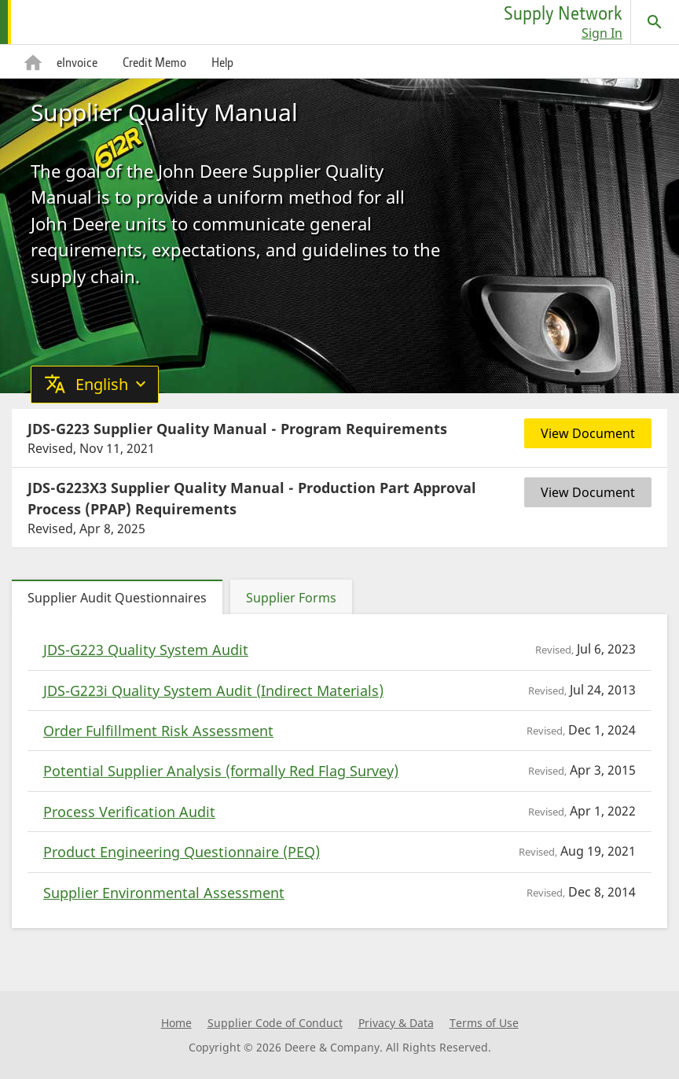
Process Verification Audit (129, 811)
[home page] (76, 22)
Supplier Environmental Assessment (163, 892)
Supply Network (563, 13)
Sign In (602, 33)
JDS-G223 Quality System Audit (145, 649)
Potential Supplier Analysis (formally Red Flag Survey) (220, 770)
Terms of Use (484, 1022)
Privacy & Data (396, 1022)
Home (176, 1022)
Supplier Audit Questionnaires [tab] (117, 597)
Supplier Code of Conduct (275, 1022)
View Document (588, 433)
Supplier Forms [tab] (291, 597)
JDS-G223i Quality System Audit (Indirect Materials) (213, 690)
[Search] (654, 22)
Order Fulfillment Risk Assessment (158, 730)
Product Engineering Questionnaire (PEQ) (181, 851)
